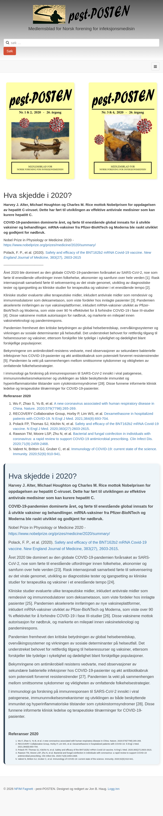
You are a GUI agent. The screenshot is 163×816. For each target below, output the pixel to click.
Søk (10, 51)
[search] (81, 43)
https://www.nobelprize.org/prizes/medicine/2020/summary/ (50, 245)
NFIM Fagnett (23, 789)
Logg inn (113, 789)
